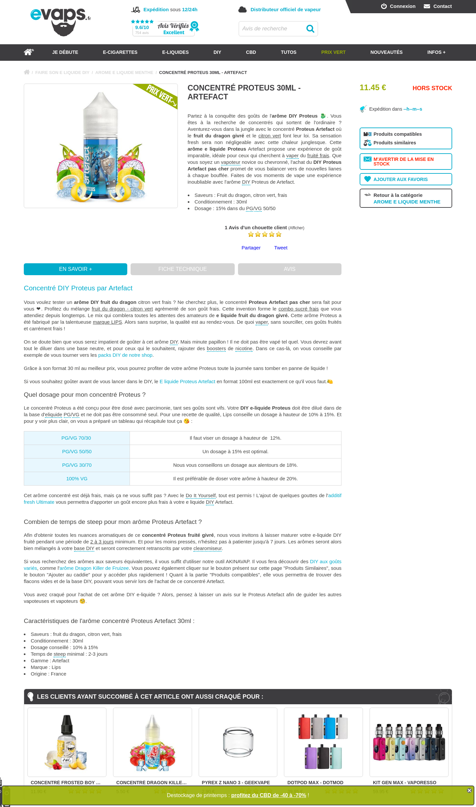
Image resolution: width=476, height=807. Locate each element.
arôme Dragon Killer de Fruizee (94, 568)
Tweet (281, 247)
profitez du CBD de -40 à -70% (268, 795)
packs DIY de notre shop (125, 355)
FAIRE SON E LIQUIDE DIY (62, 72)
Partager (251, 247)
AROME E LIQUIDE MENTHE (124, 72)
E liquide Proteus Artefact (187, 381)
